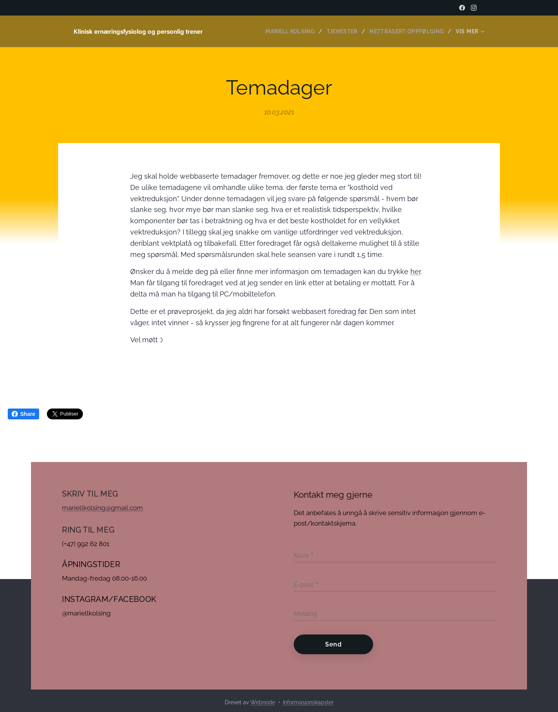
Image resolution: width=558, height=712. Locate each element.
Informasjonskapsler (308, 702)
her (415, 271)
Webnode (262, 702)
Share (23, 414)
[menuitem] (287, 31)
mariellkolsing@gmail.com (102, 508)
